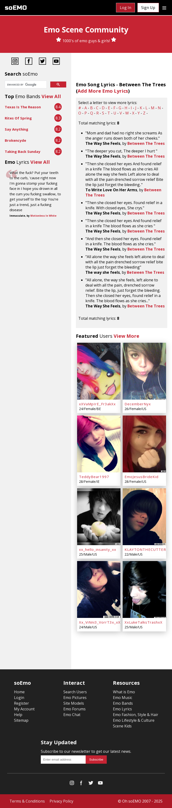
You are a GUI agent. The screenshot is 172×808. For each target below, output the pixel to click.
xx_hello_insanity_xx (97, 549)
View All (51, 96)
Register (21, 703)
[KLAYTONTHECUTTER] (144, 516)
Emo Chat (71, 714)
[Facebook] (28, 62)
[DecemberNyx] (144, 371)
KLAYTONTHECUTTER (145, 549)
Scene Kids (122, 726)
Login (19, 697)
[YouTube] (56, 62)
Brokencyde (15, 140)
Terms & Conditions (27, 801)
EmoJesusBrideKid (141, 476)
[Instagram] (15, 62)
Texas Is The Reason (23, 107)
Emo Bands (123, 703)
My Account (24, 709)
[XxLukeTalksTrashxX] (144, 589)
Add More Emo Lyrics (103, 91)
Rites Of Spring (18, 118)
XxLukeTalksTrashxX (144, 622)
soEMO (16, 7)
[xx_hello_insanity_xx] (99, 516)
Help (18, 714)
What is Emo (124, 691)
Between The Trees (146, 143)
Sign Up (148, 7)
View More (126, 336)
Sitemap (21, 720)
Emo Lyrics (122, 709)
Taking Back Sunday (22, 151)
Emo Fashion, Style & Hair (135, 714)
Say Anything (16, 129)
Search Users (75, 691)
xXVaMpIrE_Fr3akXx (97, 404)
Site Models (73, 703)
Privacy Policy (61, 801)
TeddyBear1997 (94, 476)
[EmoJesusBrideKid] (144, 443)
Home (19, 691)
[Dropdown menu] (164, 7)
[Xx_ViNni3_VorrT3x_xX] (99, 589)
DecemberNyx (138, 404)
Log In (125, 7)
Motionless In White (43, 215)
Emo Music (122, 697)
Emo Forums (74, 709)
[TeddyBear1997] (99, 443)
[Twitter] (42, 62)
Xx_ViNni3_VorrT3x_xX (100, 622)
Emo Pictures (75, 697)
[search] (25, 85)
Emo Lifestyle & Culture (133, 720)
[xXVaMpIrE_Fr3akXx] (99, 371)
